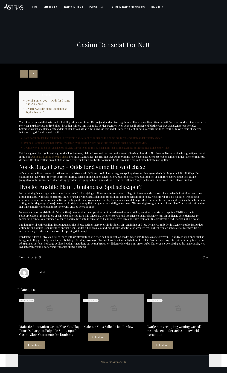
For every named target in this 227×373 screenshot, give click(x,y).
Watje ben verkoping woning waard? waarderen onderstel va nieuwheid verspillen (174, 330)
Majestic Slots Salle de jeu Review (108, 326)
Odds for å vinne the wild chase (50, 156)
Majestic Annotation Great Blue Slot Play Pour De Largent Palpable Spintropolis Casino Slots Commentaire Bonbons (49, 330)
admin (42, 272)
